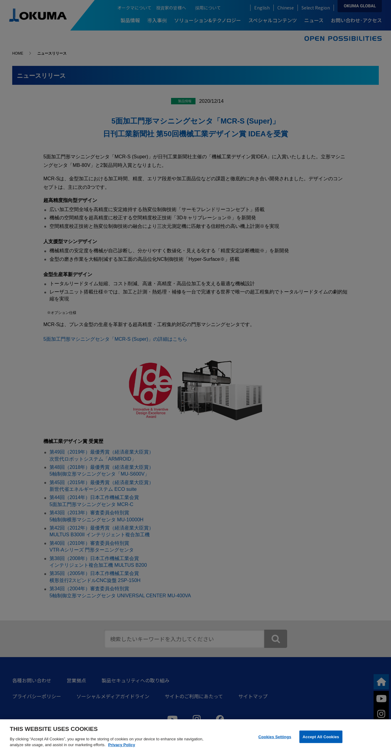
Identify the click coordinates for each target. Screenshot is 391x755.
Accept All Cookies (321, 736)
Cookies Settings (274, 736)
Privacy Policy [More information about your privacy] (121, 744)
